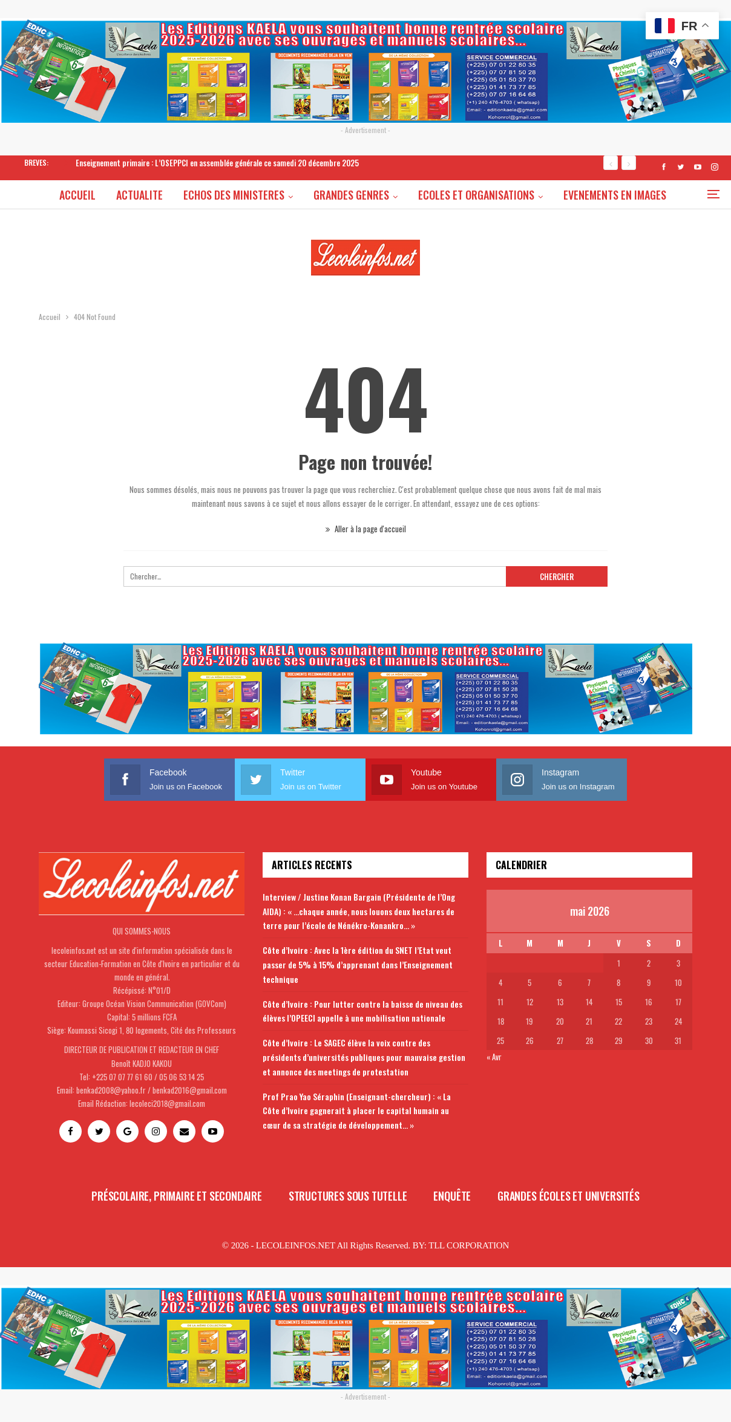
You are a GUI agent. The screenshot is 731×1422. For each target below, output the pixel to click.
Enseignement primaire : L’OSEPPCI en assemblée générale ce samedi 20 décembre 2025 (217, 163)
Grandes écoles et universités (568, 1196)
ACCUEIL (109, 195)
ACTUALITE (172, 195)
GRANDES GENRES (388, 195)
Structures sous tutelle (348, 1196)
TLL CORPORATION (468, 1245)
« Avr (494, 1057)
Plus (615, 195)
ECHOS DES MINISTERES (269, 195)
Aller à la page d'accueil (366, 529)
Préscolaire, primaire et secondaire (176, 1196)
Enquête (452, 1196)
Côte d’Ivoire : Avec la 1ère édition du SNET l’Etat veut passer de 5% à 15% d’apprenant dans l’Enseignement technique (358, 964)
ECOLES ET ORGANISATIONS (515, 195)
